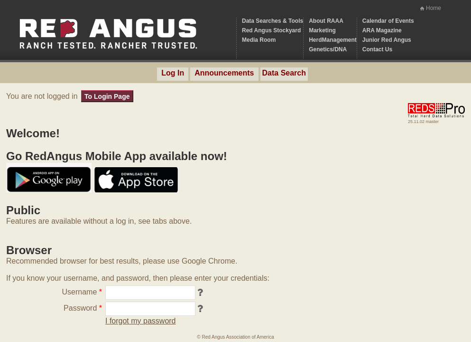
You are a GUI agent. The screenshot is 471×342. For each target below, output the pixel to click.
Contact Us (377, 49)
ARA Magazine (382, 30)
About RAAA (326, 21)
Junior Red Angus (386, 40)
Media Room (259, 40)
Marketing (322, 30)
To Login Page (106, 96)
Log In (172, 73)
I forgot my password (140, 321)
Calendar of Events (388, 21)
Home (433, 8)
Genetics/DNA (328, 49)
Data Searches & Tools (272, 21)
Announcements (224, 73)
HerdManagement (333, 40)
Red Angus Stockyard (271, 30)
